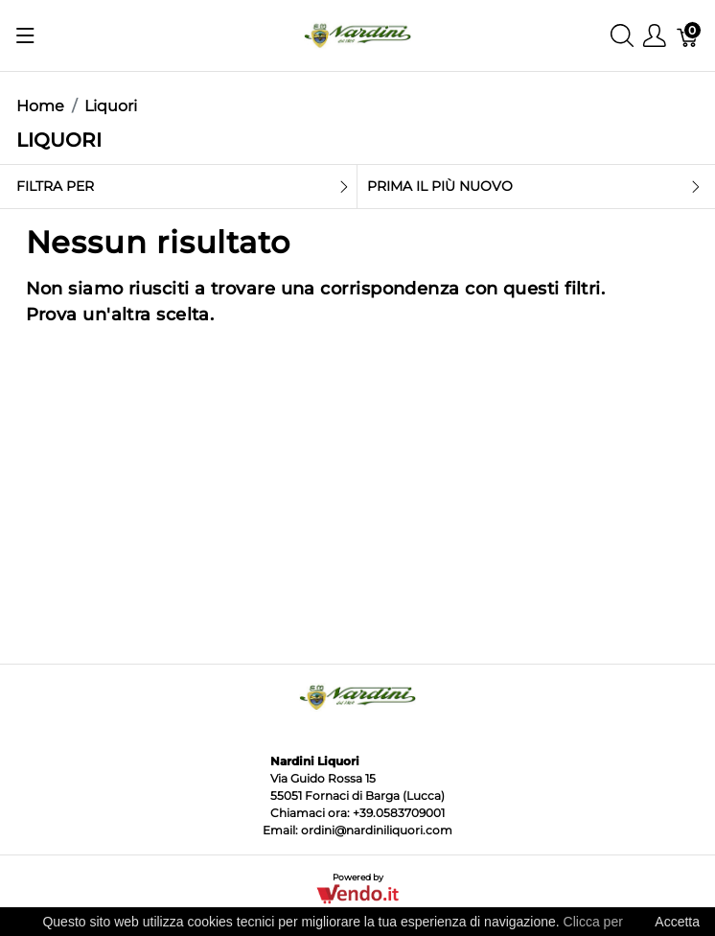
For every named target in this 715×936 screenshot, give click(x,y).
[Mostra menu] (25, 35)
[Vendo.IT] (357, 893)
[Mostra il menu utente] (654, 36)
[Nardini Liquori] (357, 34)
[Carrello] (688, 36)
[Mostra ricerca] (622, 36)
